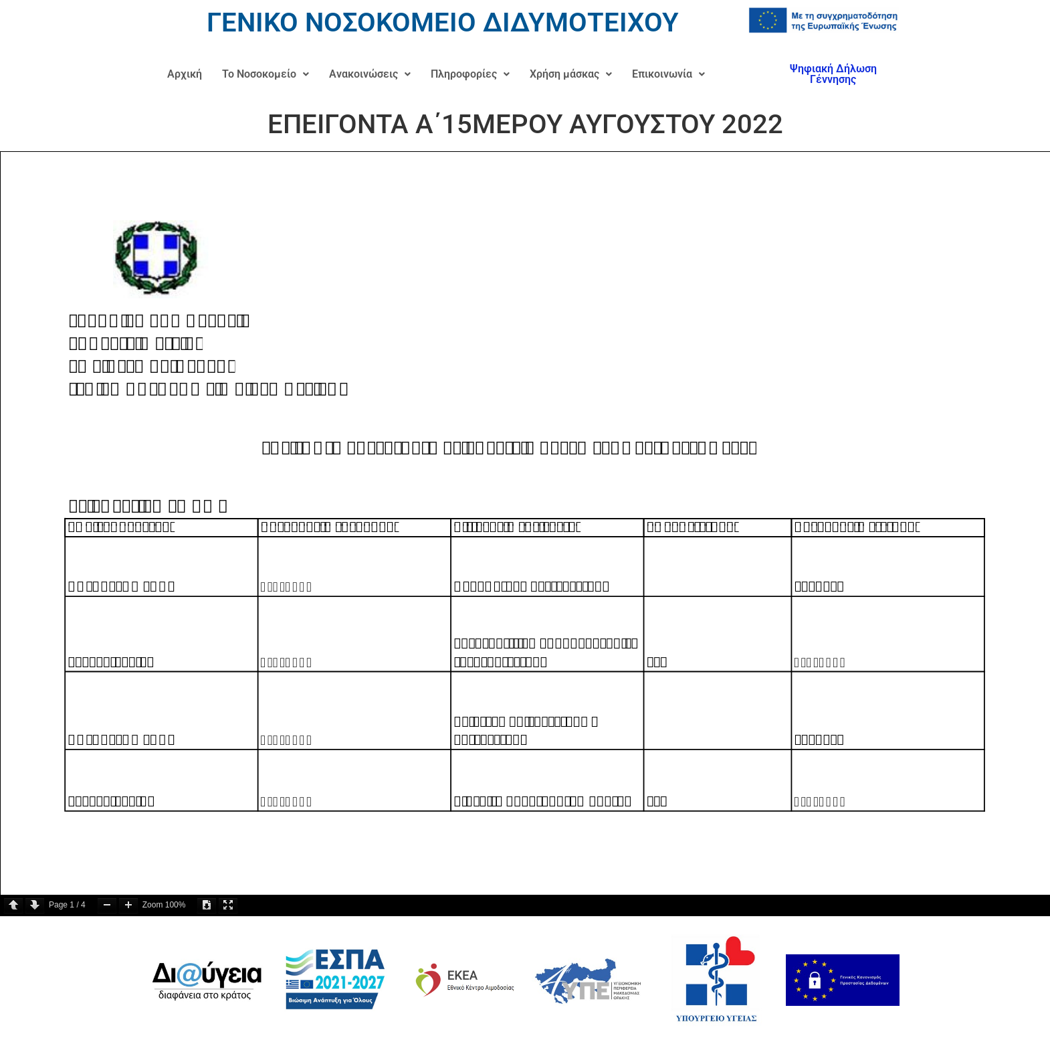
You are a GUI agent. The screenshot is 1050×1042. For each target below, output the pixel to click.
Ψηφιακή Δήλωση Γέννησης (833, 74)
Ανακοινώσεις (370, 74)
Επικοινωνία (668, 74)
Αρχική (184, 74)
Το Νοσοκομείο (265, 74)
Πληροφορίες (470, 74)
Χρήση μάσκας (571, 74)
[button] (265, 74)
